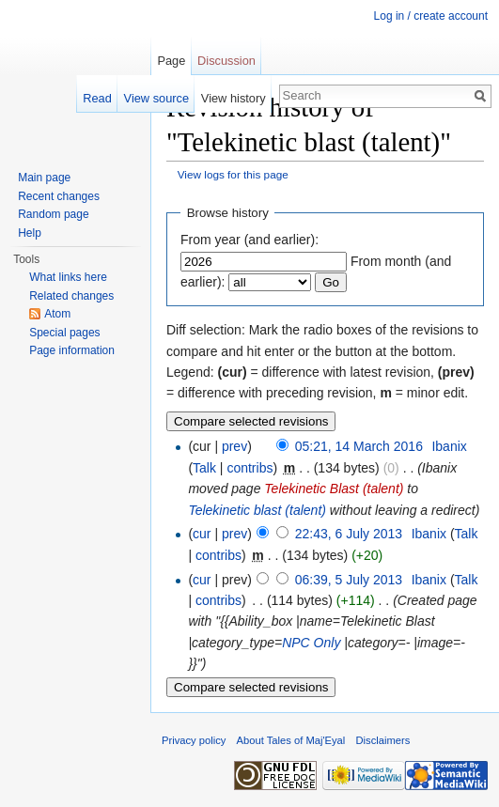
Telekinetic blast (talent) (257, 510)
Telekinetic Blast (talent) (333, 488)
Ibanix (448, 446)
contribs (249, 467)
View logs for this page (233, 174)
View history (233, 98)
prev (234, 446)
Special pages (64, 332)
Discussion (226, 61)
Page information (72, 350)
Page (171, 61)
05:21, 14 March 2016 (359, 446)
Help (29, 233)
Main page (44, 177)
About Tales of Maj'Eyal (291, 740)
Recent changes (59, 196)
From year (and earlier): (249, 239)
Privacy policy (194, 740)
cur (202, 533)
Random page (53, 214)
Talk (204, 467)
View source (156, 98)
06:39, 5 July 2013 (348, 579)
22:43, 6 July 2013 (348, 533)
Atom (57, 313)
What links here (68, 277)
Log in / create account (431, 16)
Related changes (71, 296)
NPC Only (311, 642)
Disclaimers (383, 740)
